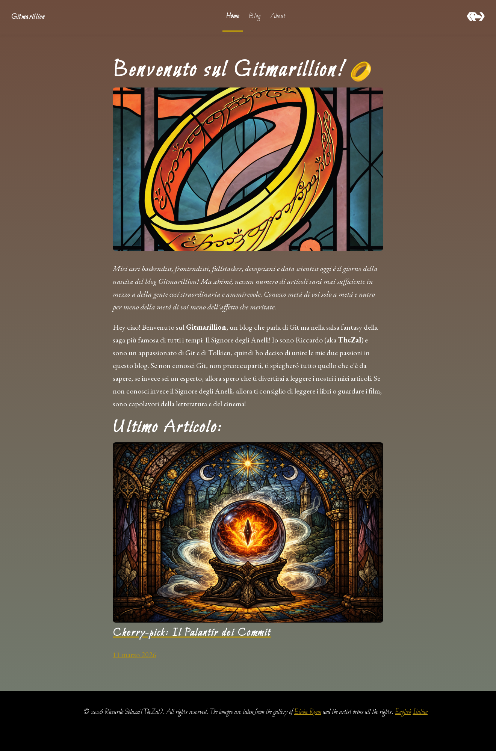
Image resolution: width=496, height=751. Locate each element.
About (278, 16)
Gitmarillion (28, 17)
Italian (420, 712)
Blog (255, 16)
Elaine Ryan (307, 712)
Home (232, 16)
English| (404, 712)
